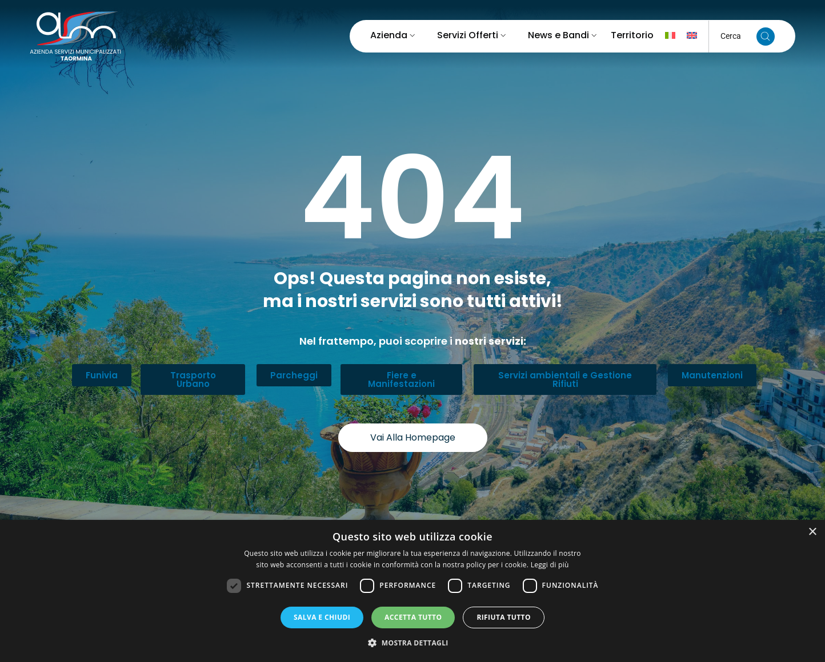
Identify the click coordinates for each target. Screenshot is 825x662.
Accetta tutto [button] (413, 617)
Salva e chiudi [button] (322, 617)
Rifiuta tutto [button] (503, 617)
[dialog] (412, 591)
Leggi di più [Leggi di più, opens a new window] (550, 565)
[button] (412, 642)
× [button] (812, 532)
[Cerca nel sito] (765, 37)
